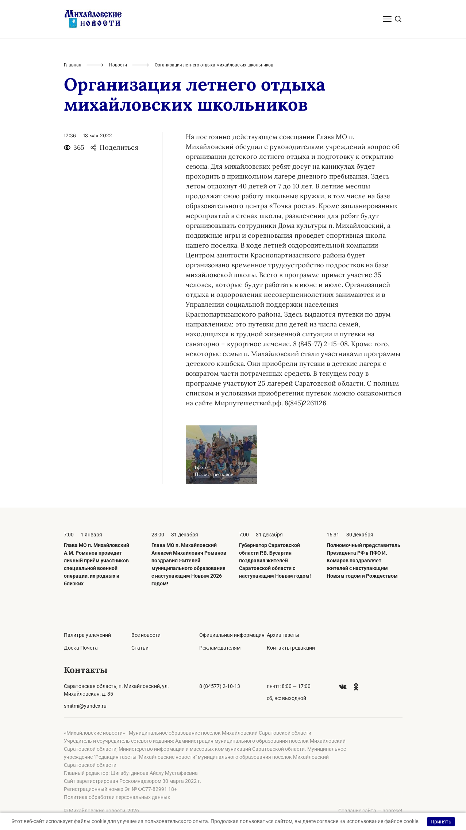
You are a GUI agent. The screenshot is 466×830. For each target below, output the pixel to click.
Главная (72, 65)
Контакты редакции (291, 648)
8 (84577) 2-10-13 (219, 686)
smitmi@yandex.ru (85, 706)
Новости (118, 65)
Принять (441, 822)
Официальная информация (232, 635)
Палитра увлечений (87, 635)
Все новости (146, 635)
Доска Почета (81, 648)
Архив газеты (283, 635)
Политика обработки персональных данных (117, 797)
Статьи (140, 648)
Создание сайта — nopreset (370, 811)
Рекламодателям (219, 648)
